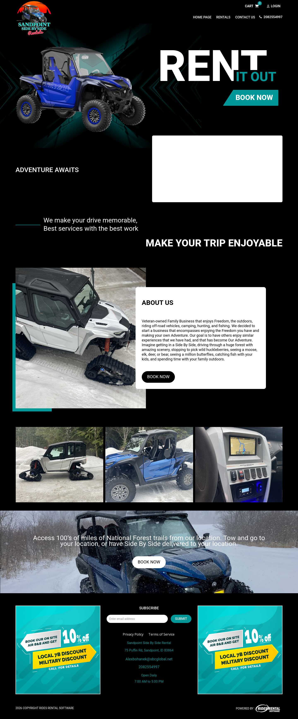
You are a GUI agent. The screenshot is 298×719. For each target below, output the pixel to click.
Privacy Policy (133, 636)
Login (273, 6)
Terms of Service (161, 636)
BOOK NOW (254, 99)
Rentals (223, 17)
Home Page (202, 17)
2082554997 (270, 17)
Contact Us (245, 17)
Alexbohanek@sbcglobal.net (148, 660)
